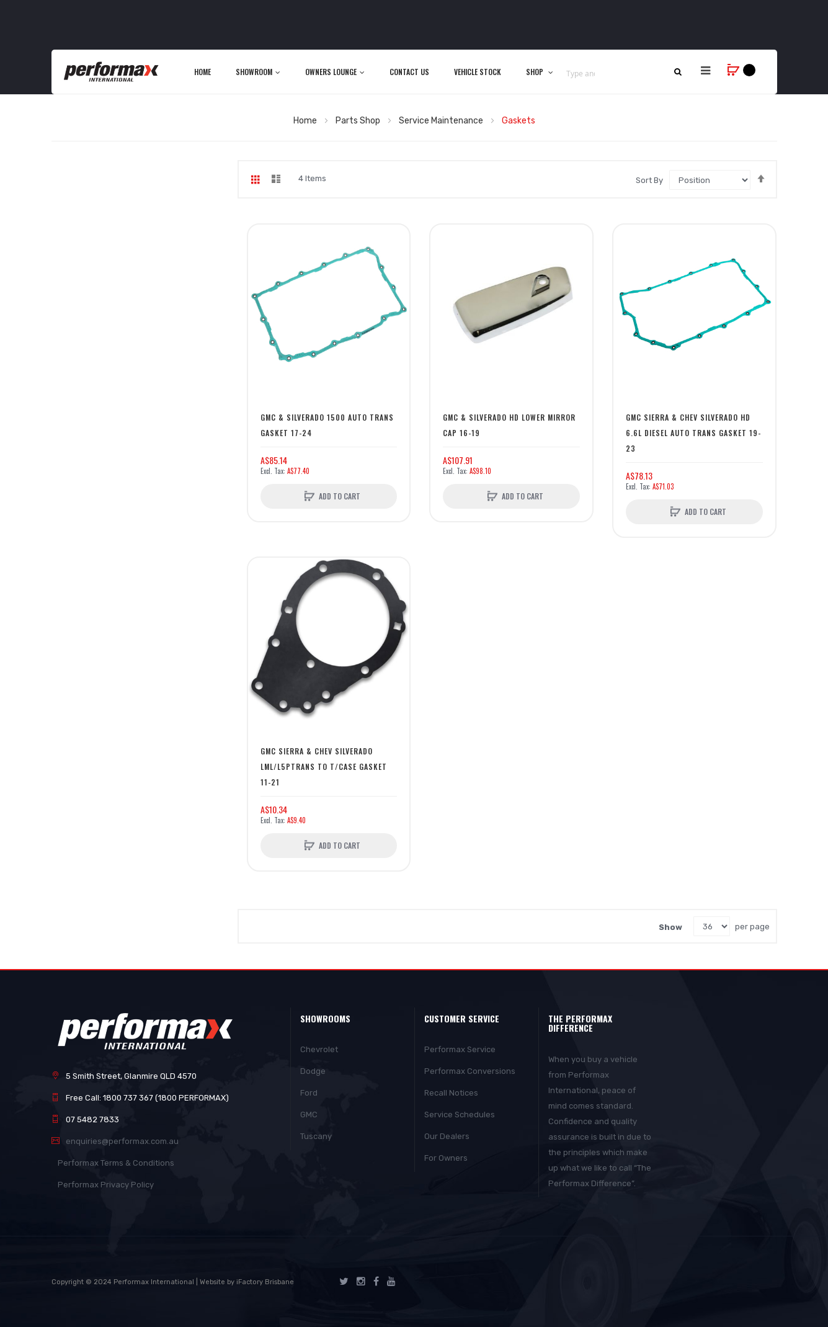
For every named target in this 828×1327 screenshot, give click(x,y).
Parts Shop (359, 120)
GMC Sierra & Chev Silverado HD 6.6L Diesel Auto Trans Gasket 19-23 (693, 433)
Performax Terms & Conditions (116, 1163)
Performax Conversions (469, 1071)
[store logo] (112, 71)
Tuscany (316, 1136)
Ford (309, 1092)
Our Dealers (447, 1136)
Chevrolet (319, 1049)
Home (306, 120)
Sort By (649, 180)
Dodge (313, 1071)
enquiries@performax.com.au (122, 1141)
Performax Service (460, 1049)
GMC (309, 1114)
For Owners (446, 1158)
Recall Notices (451, 1092)
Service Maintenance (442, 120)
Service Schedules (459, 1114)
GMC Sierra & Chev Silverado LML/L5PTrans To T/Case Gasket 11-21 (323, 766)
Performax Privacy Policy (106, 1184)
